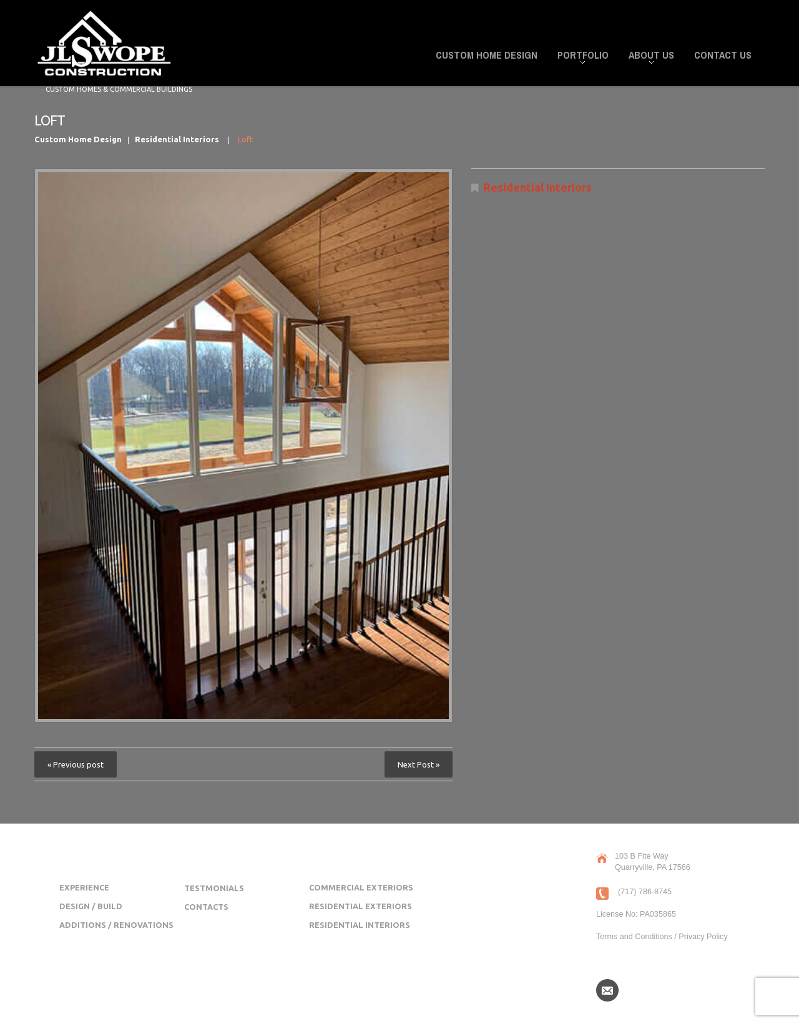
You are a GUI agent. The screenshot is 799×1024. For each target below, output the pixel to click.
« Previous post (75, 764)
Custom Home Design (486, 55)
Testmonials (214, 888)
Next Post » (418, 764)
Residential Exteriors (360, 906)
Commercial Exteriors (361, 887)
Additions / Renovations (116, 924)
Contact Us (723, 55)
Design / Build (90, 906)
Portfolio (579, 57)
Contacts (206, 906)
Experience (84, 887)
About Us (647, 57)
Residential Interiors (177, 139)
